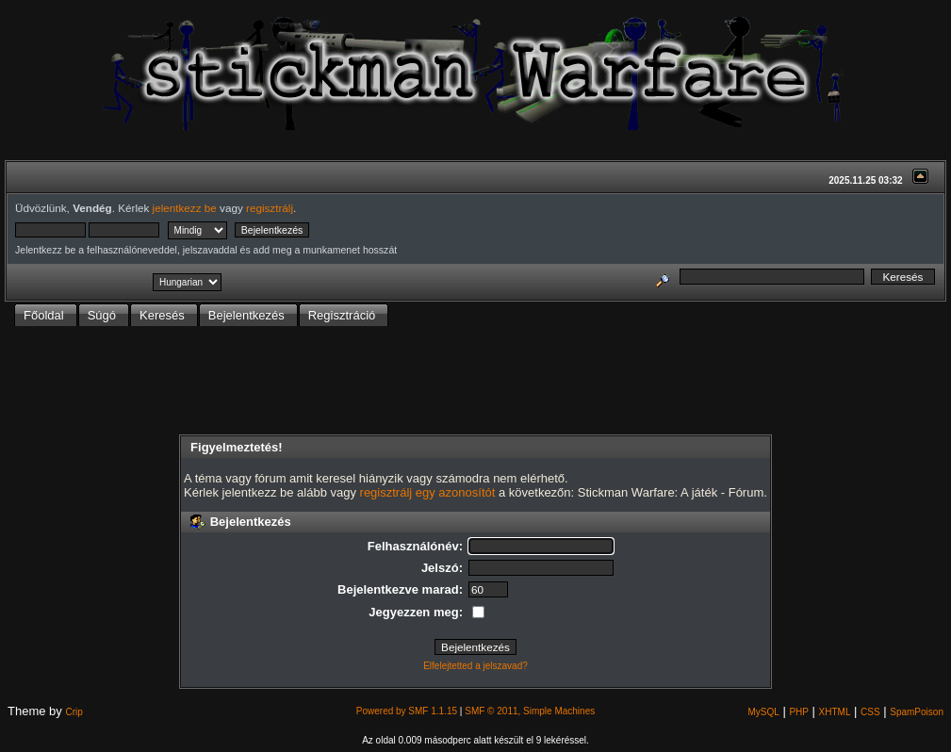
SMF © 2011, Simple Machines (530, 711)
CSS (870, 712)
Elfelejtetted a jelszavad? (475, 666)
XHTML (835, 712)
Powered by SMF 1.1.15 (406, 711)
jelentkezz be (185, 208)
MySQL (763, 712)
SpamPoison (916, 712)
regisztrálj (269, 208)
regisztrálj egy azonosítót (428, 492)
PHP (799, 712)
